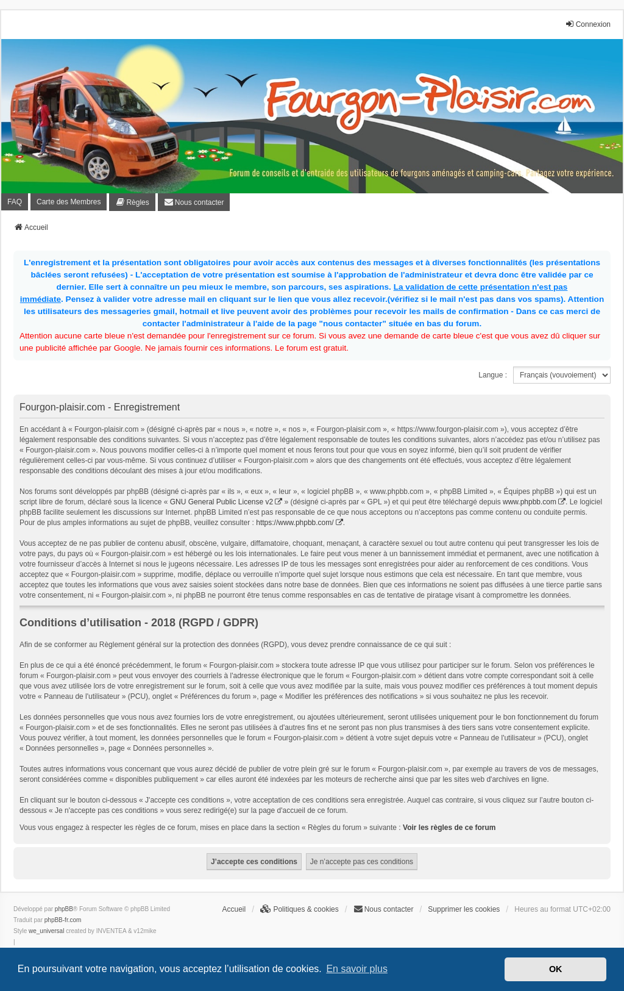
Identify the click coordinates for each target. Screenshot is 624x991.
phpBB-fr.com (63, 920)
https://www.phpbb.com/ (294, 522)
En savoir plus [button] (357, 969)
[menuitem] (132, 202)
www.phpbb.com (529, 502)
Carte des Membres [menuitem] (69, 202)
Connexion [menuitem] (588, 24)
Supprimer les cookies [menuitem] (464, 909)
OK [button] (555, 969)
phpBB (64, 909)
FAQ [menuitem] (14, 202)
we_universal (46, 931)
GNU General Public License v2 (221, 502)
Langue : (492, 375)
